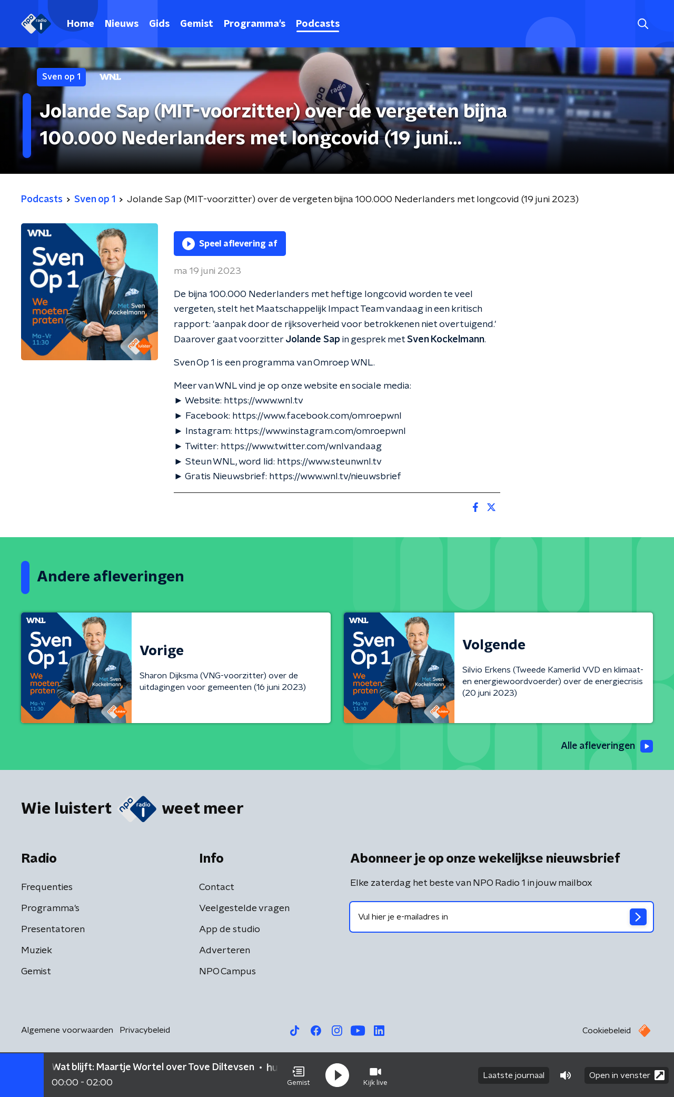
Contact (216, 887)
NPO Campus (227, 971)
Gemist (196, 24)
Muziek (36, 950)
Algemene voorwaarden (67, 1030)
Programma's (254, 24)
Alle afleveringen (606, 746)
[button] (298, 1075)
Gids (159, 24)
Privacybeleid (145, 1030)
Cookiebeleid (606, 1030)
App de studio (229, 929)
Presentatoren (53, 929)
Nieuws (121, 24)
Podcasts (318, 24)
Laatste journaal (513, 1075)
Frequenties (47, 887)
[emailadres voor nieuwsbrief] (501, 917)
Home (80, 24)
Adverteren (224, 950)
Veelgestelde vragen (244, 908)
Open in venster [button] (627, 1075)
